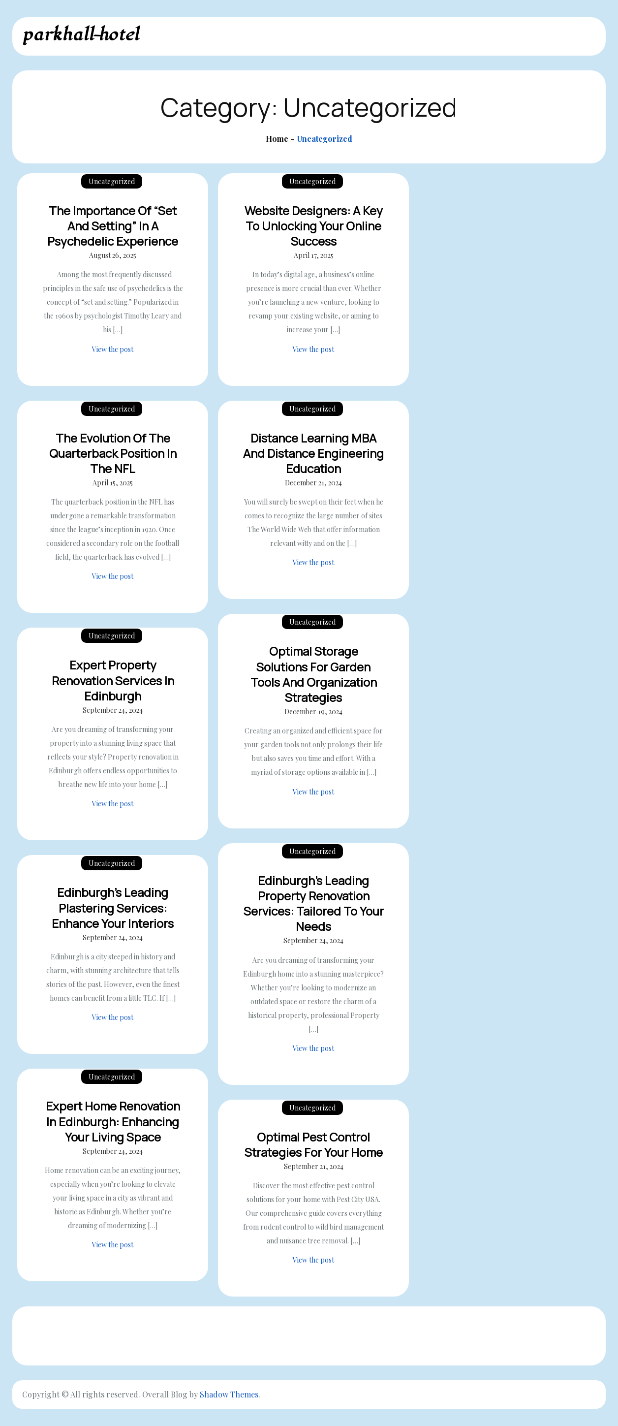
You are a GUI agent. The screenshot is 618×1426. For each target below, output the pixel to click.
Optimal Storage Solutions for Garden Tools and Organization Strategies (313, 674)
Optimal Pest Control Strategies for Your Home (314, 1144)
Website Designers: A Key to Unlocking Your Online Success (314, 225)
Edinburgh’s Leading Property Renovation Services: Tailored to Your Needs (314, 903)
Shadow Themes (229, 1394)
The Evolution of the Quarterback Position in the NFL (113, 453)
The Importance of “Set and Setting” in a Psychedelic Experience (112, 225)
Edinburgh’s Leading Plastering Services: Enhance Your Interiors (113, 907)
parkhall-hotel (80, 34)
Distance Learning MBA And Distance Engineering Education (313, 453)
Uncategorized (112, 181)
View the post (112, 349)
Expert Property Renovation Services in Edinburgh (113, 680)
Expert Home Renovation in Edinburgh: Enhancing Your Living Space (113, 1121)
